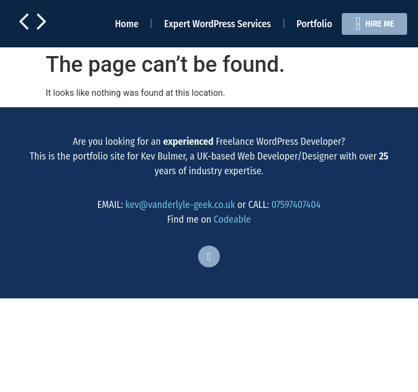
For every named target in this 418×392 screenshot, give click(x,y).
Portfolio (314, 24)
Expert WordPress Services (217, 24)
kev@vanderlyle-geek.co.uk (180, 205)
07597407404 (296, 205)
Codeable (232, 219)
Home (126, 24)
